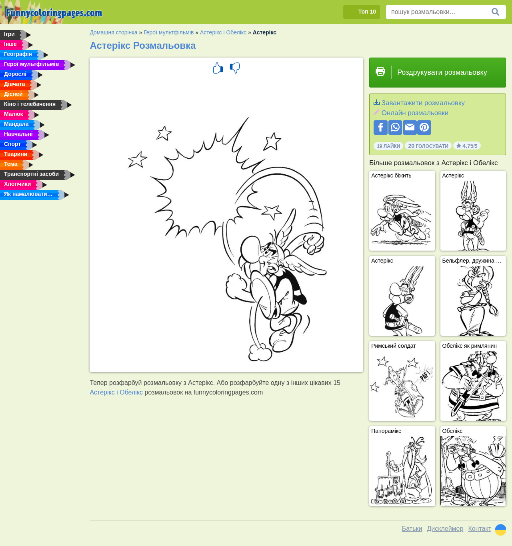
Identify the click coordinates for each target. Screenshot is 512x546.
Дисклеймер (445, 528)
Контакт (479, 528)
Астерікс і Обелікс (223, 32)
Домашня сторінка (113, 32)
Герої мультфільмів (169, 32)
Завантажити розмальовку (423, 103)
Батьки (412, 528)
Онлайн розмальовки (415, 113)
